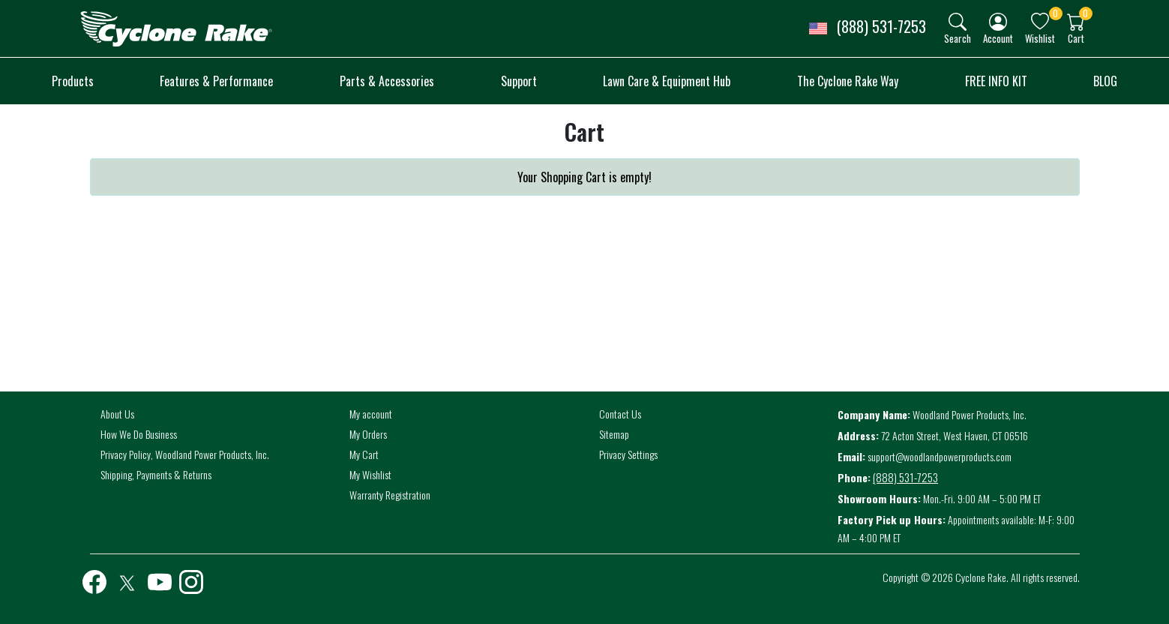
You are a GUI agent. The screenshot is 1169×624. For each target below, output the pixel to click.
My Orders (368, 434)
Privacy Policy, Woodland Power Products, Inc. (184, 454)
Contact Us (620, 414)
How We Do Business (138, 434)
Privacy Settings (628, 454)
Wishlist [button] (1040, 38)
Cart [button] (1076, 38)
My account (370, 414)
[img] (958, 22)
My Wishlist (370, 474)
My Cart (364, 454)
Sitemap (614, 434)
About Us (117, 414)
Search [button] (957, 38)
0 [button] (1055, 13)
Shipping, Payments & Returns (155, 474)
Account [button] (998, 38)
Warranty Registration (389, 494)
